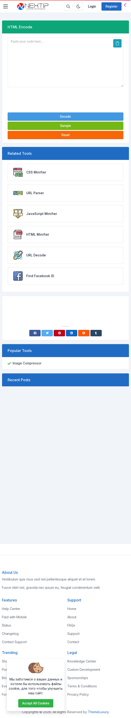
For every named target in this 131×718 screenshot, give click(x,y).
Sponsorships (77, 678)
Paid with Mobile (14, 617)
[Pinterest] (59, 333)
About (71, 617)
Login (92, 6)
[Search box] (68, 6)
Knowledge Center (81, 661)
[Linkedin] (71, 333)
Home (71, 609)
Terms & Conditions (82, 686)
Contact (73, 642)
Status (6, 625)
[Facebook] (35, 333)
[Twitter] (47, 333)
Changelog (10, 634)
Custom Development (83, 669)
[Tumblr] (96, 333)
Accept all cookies (35, 703)
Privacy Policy (78, 694)
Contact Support (14, 642)
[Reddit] (83, 333)
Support (73, 634)
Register (111, 6)
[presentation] (65, 100)
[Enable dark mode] (78, 6)
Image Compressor (27, 363)
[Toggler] (5, 6)
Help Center (11, 609)
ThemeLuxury (98, 712)
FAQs (71, 625)
